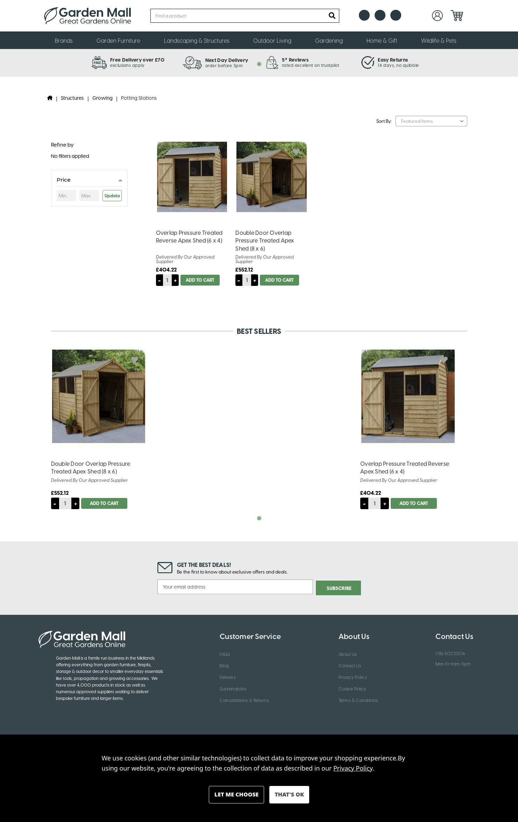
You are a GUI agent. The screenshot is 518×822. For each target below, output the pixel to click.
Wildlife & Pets (442, 40)
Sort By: (384, 121)
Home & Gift (385, 40)
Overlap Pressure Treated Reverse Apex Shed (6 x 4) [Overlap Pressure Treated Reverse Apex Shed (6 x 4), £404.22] (189, 236)
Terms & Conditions (358, 699)
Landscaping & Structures (200, 40)
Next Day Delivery (226, 59)
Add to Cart (201, 279)
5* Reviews (295, 59)
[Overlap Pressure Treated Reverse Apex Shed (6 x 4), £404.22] (408, 396)
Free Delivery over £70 (137, 59)
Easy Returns (393, 59)
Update (112, 195)
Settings (236, 794)
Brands (67, 40)
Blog (224, 664)
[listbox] (431, 121)
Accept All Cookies (289, 794)
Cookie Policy (352, 687)
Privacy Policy (353, 676)
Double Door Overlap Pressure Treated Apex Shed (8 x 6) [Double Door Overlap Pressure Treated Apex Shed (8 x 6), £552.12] (264, 240)
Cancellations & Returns (244, 699)
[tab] (259, 64)
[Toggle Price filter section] (89, 181)
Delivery (228, 676)
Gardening (332, 40)
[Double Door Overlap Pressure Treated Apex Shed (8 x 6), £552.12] (99, 396)
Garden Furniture (122, 40)
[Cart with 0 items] (457, 15)
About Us (348, 653)
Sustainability (233, 687)
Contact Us (350, 664)
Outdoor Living (275, 40)
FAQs (225, 653)
